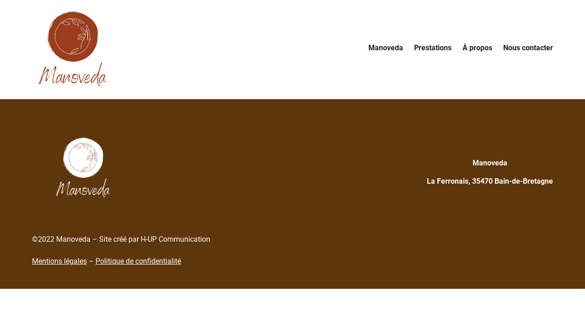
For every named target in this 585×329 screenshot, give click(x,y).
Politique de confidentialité (138, 261)
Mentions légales (59, 261)
